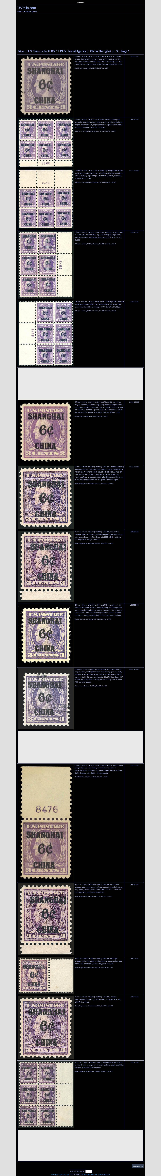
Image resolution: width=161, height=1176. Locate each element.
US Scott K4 (85, 1173)
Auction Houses (33, 2)
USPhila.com (26, 7)
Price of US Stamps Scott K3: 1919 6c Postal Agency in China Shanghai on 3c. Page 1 (73, 50)
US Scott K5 (95, 1173)
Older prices (138, 1165)
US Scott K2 (65, 1173)
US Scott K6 (105, 1173)
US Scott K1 (56, 1173)
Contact (60, 2)
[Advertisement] (80, 30)
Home (20, 2)
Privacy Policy (48, 2)
